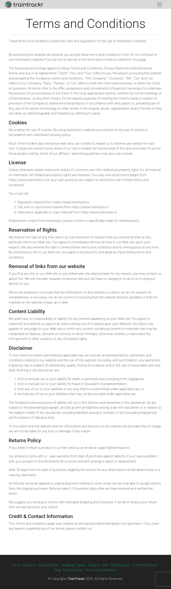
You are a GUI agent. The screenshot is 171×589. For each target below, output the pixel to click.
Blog (57, 570)
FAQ (105, 565)
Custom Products (145, 565)
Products (29, 565)
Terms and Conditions (101, 570)
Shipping (68, 565)
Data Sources (120, 565)
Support (94, 565)
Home (16, 565)
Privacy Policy (73, 570)
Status (81, 565)
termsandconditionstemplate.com (102, 524)
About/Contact (49, 565)
